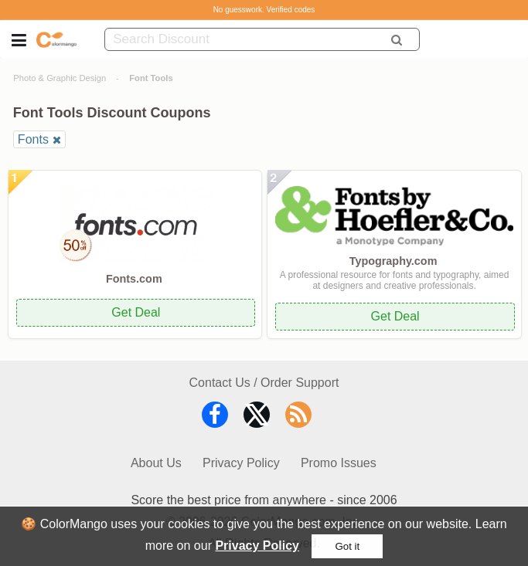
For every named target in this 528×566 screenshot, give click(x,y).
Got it (347, 546)
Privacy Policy (257, 545)
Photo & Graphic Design (59, 78)
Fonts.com (134, 279)
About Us (156, 462)
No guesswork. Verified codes (264, 9)
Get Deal (135, 312)
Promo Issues (338, 462)
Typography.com (393, 261)
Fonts (33, 139)
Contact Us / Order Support (264, 382)
